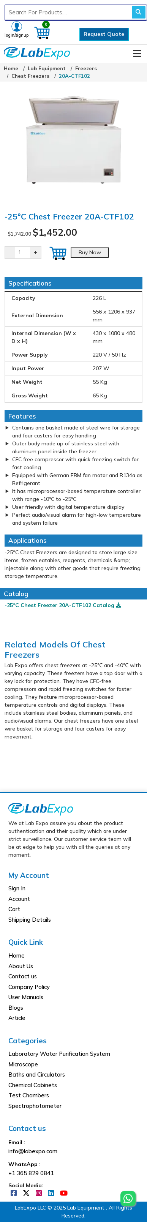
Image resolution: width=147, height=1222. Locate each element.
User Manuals (25, 997)
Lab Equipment (47, 68)
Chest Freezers (30, 76)
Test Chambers (28, 1095)
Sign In (16, 888)
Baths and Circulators (36, 1074)
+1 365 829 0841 (31, 1173)
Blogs (15, 1007)
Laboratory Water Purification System (59, 1053)
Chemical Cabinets (32, 1085)
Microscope (23, 1064)
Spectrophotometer (35, 1105)
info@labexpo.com (32, 1151)
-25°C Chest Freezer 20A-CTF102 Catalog (63, 605)
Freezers (86, 68)
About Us (20, 966)
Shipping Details (29, 919)
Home (11, 68)
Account (19, 898)
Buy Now (90, 252)
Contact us (22, 976)
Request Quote (104, 34)
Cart (14, 909)
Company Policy (29, 986)
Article (16, 1017)
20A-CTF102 (74, 76)
